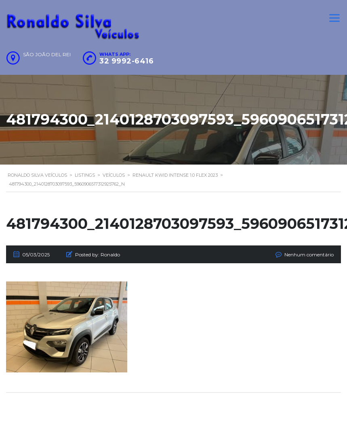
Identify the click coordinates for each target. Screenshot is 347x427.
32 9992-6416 (126, 61)
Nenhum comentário (309, 255)
